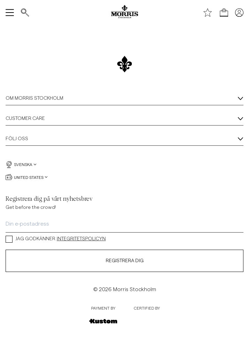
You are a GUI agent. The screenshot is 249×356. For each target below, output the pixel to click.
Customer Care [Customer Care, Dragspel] (124, 119)
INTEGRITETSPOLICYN (81, 238)
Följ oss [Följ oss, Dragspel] (124, 139)
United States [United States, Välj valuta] (27, 177)
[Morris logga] (124, 12)
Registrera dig (125, 260)
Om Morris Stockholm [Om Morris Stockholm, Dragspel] (124, 98)
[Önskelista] (207, 12)
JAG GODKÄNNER (56, 239)
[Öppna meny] (9, 12)
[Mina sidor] (239, 12)
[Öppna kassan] (224, 12)
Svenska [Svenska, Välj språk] (21, 164)
